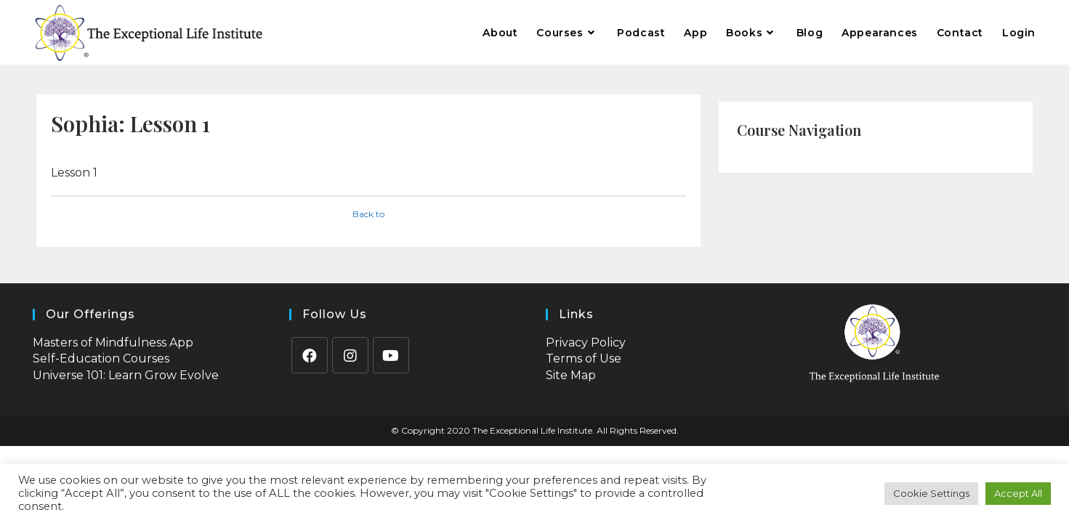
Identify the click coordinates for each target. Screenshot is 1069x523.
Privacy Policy (586, 342)
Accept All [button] (1018, 493)
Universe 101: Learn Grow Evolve (126, 375)
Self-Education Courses (101, 358)
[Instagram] (350, 355)
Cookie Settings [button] (931, 493)
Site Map (571, 375)
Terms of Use (583, 358)
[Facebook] (309, 355)
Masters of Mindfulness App (113, 342)
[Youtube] (391, 355)
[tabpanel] (368, 173)
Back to (368, 213)
